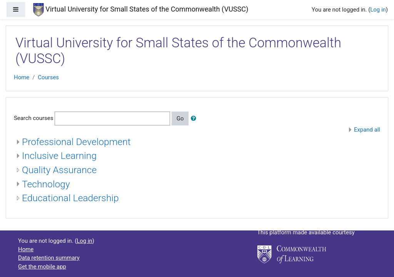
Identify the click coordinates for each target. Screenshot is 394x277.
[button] (195, 118)
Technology (46, 184)
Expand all (367, 129)
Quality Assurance (59, 169)
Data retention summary (49, 257)
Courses (48, 77)
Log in (378, 9)
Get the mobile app (42, 266)
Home (21, 77)
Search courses (33, 118)
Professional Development (76, 141)
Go (180, 118)
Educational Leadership (70, 198)
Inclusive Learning (59, 155)
